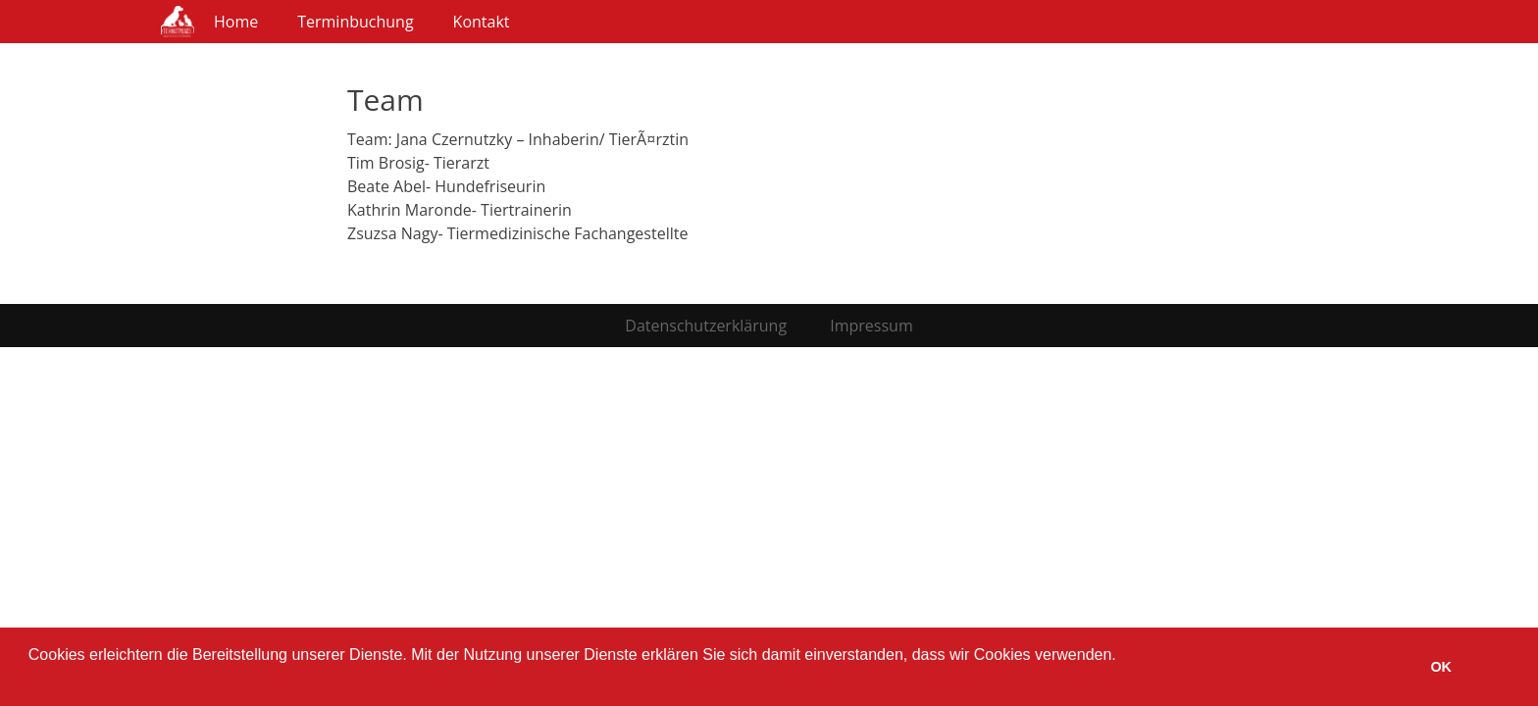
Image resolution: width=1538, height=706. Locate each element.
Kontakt (481, 21)
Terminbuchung (355, 21)
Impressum (871, 325)
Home (236, 21)
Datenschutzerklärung (706, 325)
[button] (31, 680)
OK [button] (1441, 667)
